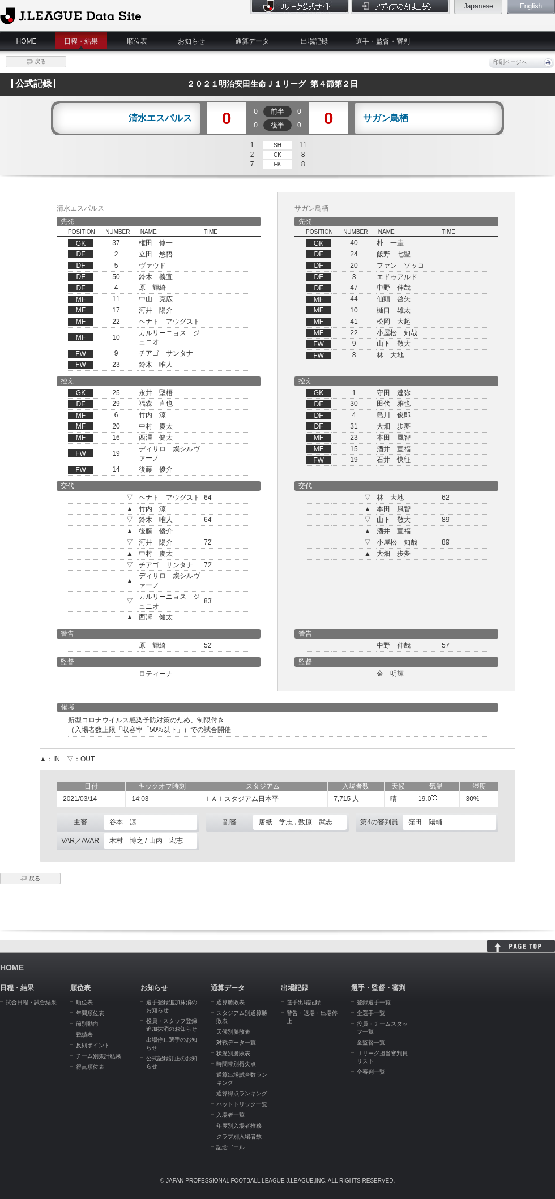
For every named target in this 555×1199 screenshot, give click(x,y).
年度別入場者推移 (239, 1126)
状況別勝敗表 (233, 1053)
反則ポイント (93, 1045)
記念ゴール (230, 1147)
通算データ (252, 41)
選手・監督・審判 (383, 41)
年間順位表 (90, 1013)
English (531, 6)
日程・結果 (81, 41)
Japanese (478, 6)
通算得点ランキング (241, 1093)
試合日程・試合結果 (31, 1002)
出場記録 (314, 41)
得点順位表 (90, 1067)
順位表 (137, 41)
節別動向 (87, 1024)
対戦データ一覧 (236, 1042)
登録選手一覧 (374, 1002)
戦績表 (84, 1034)
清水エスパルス (160, 118)
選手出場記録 (304, 1002)
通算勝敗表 (230, 1002)
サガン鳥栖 (385, 118)
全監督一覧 (371, 1042)
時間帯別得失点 (236, 1064)
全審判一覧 (371, 1072)
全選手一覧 (371, 1013)
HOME (26, 41)
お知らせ (191, 41)
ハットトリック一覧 (241, 1104)
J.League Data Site (70, 15)
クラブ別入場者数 (239, 1136)
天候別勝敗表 (233, 1032)
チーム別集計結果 (98, 1056)
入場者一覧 (230, 1115)
